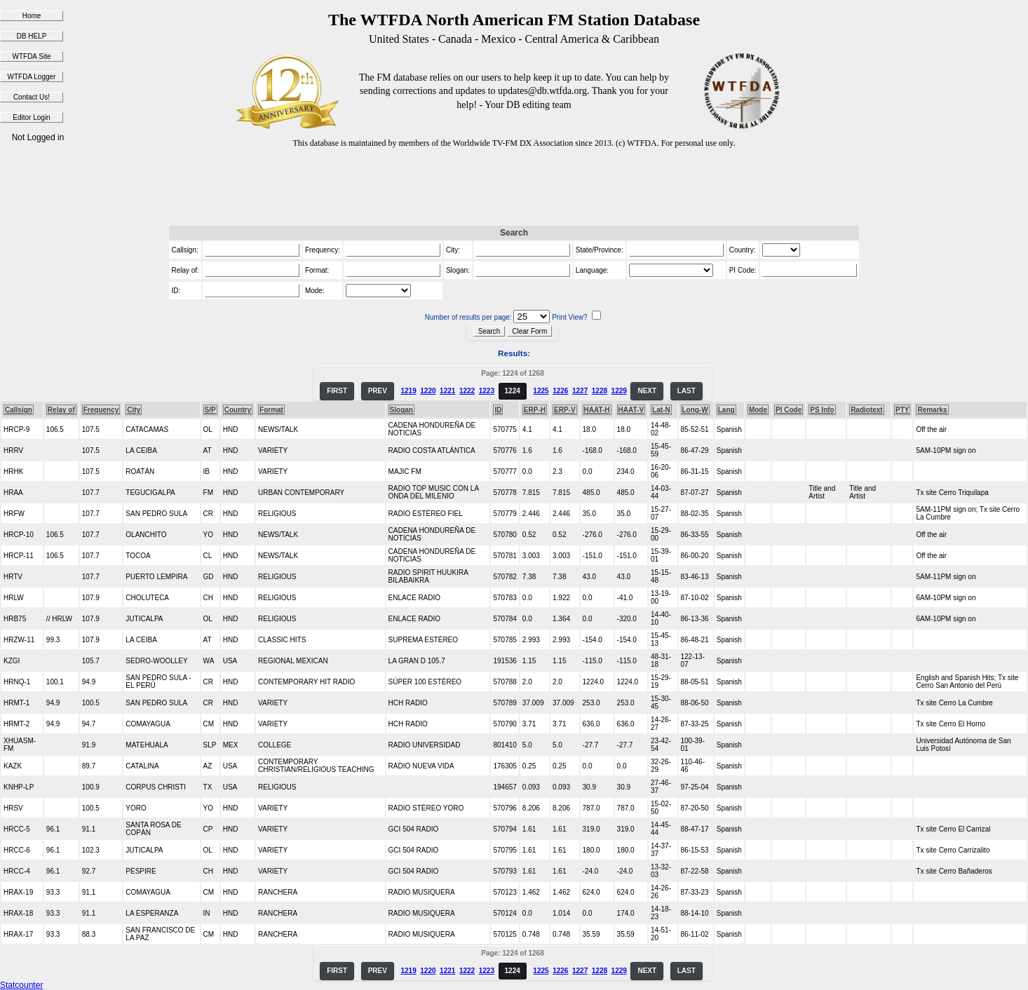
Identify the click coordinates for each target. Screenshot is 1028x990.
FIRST (337, 391)
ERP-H (535, 410)
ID (497, 410)
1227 (580, 391)
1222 (467, 391)
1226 (560, 391)
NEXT (646, 391)
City (133, 410)
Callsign (18, 410)
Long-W (695, 410)
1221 (447, 391)
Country (237, 410)
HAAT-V (631, 410)
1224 (512, 391)
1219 (408, 391)
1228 (599, 391)
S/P (210, 410)
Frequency (101, 410)
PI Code (789, 410)
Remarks (932, 410)
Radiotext (867, 410)
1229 (619, 391)
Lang (726, 410)
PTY (902, 410)
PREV (377, 391)
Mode (758, 410)
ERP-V (565, 410)
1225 (540, 391)
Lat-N (661, 410)
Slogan (401, 410)
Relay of (61, 410)
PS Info (822, 410)
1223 (486, 391)
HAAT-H (597, 410)
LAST (686, 391)
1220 (427, 391)
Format (271, 410)
